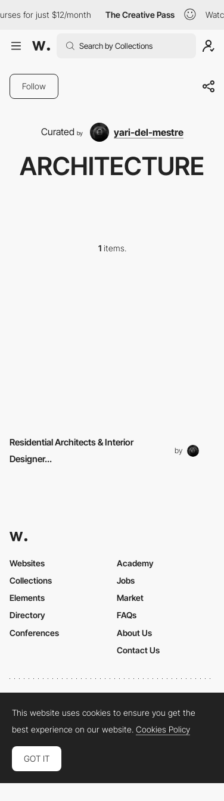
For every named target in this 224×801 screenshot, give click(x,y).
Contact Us (138, 650)
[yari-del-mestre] (136, 132)
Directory (27, 615)
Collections (31, 580)
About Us (134, 633)
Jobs (126, 580)
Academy (135, 563)
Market (130, 598)
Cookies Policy (163, 729)
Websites (27, 563)
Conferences (34, 633)
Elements (27, 598)
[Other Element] (112, 348)
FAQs (126, 615)
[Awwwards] (41, 46)
